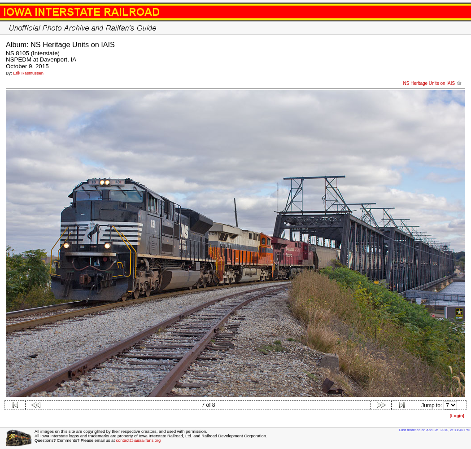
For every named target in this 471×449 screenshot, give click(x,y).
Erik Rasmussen (28, 73)
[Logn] (456, 415)
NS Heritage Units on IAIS (432, 83)
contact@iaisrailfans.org (138, 440)
